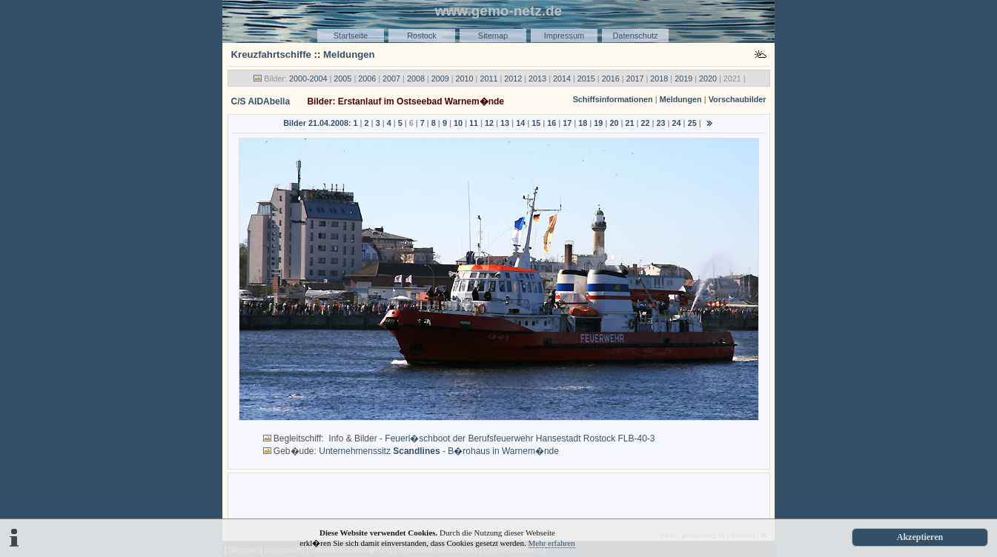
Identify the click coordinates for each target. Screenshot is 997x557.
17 (567, 123)
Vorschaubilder (737, 99)
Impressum (564, 35)
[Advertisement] (498, 498)
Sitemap (493, 35)
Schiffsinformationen (613, 99)
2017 (634, 78)
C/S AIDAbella (261, 101)
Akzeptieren (920, 537)
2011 (488, 78)
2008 (416, 78)
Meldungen (349, 54)
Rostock (422, 35)
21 (629, 123)
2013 (537, 78)
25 (692, 123)
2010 (465, 78)
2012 (513, 78)
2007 (391, 78)
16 (551, 123)
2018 (659, 78)
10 (458, 123)
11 (473, 123)
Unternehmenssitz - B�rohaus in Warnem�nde (439, 451)
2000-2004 (308, 78)
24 (676, 123)
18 (582, 123)
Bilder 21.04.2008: (317, 123)
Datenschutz (635, 35)
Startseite (351, 35)
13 (504, 123)
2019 (683, 78)
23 (661, 123)
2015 (586, 78)
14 (520, 123)
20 (613, 123)
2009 (440, 78)
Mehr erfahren (552, 542)
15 (535, 123)
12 (489, 123)
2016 (611, 78)
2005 (342, 78)
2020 (708, 78)
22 (645, 123)
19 (598, 123)
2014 (562, 78)
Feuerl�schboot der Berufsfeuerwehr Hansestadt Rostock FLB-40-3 (520, 438)
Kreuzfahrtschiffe (271, 54)
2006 (367, 78)
